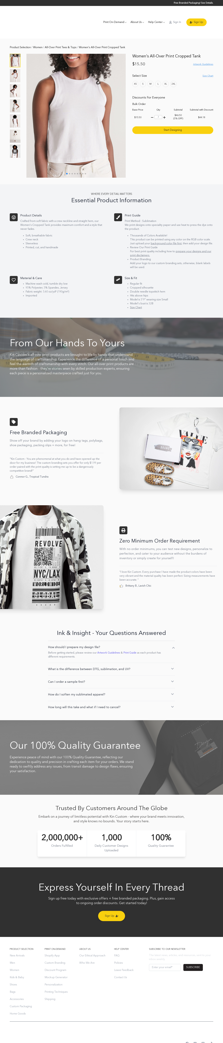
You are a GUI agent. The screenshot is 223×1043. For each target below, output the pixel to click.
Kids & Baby (17, 963)
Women (38, 33)
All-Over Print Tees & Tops (61, 33)
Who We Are (87, 948)
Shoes (13, 970)
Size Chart (208, 62)
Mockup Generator (56, 963)
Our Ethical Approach (92, 941)
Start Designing (173, 116)
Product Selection (20, 33)
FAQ (116, 941)
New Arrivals (17, 941)
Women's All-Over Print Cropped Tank (102, 33)
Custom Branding (55, 948)
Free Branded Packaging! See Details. (193, 3)
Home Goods (18, 999)
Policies (118, 948)
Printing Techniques (56, 978)
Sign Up (196, 15)
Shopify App (52, 941)
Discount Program (55, 956)
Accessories (17, 985)
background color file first (166, 229)
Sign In (175, 15)
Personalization (53, 970)
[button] (15, 127)
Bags (13, 978)
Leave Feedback (124, 956)
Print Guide (129, 638)
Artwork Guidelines (203, 50)
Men (12, 948)
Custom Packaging (21, 992)
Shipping (50, 985)
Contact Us (120, 963)
